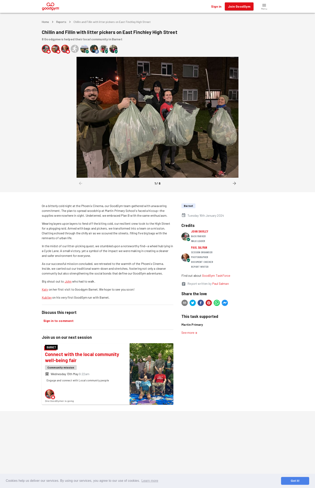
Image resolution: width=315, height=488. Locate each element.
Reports (61, 21)
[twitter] (192, 303)
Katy (45, 289)
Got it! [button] (295, 480)
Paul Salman (199, 247)
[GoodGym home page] (51, 6)
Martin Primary (192, 324)
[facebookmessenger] (225, 303)
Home (45, 21)
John (68, 281)
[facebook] (200, 303)
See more (189, 332)
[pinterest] (209, 303)
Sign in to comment (58, 321)
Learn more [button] (149, 480)
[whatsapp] (217, 303)
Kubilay (47, 297)
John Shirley (199, 231)
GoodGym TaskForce (216, 275)
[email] (184, 303)
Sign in (216, 6)
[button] (264, 6)
